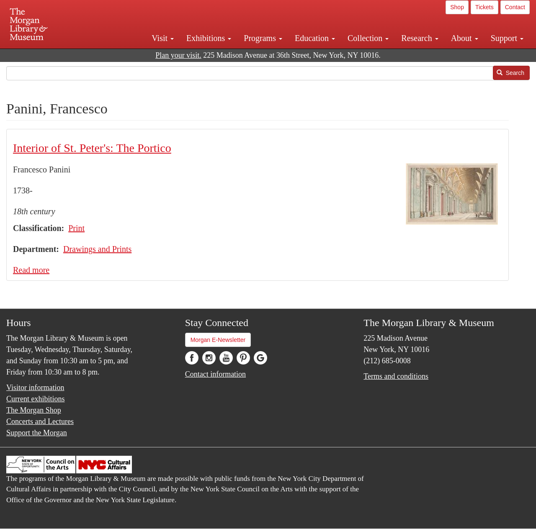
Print (76, 228)
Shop (457, 7)
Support (507, 38)
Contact (515, 7)
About (464, 38)
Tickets (484, 7)
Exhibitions (208, 38)
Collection (368, 38)
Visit (163, 38)
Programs (263, 38)
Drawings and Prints (97, 249)
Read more (31, 270)
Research (419, 38)
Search (510, 72)
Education (315, 38)
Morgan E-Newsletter (218, 339)
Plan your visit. (178, 55)
